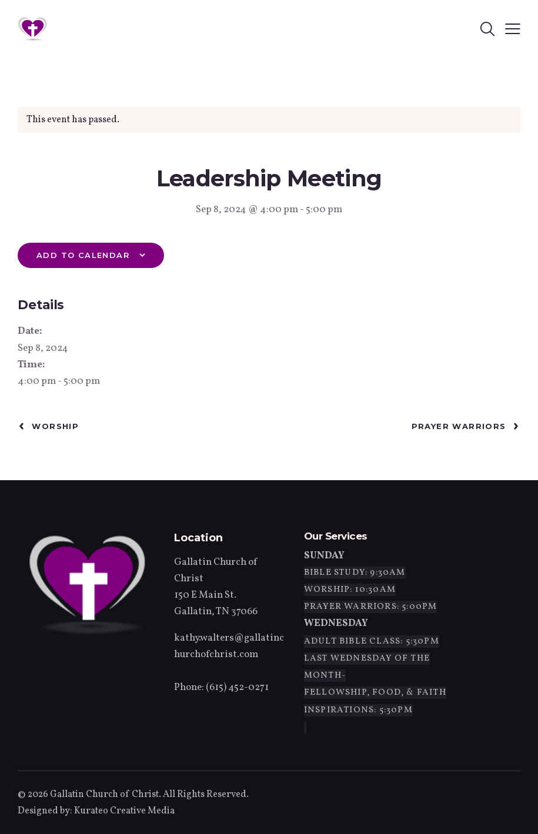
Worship (54, 426)
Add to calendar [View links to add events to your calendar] (82, 255)
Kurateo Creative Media (124, 811)
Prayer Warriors (460, 426)
